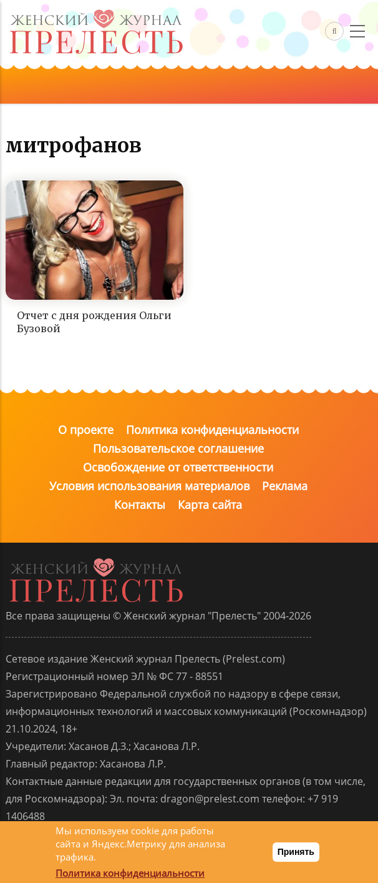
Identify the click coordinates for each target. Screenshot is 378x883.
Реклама (285, 485)
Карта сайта (210, 504)
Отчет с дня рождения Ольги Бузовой (94, 322)
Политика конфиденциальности (212, 429)
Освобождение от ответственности (178, 467)
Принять (296, 852)
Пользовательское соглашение (178, 448)
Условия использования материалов (149, 485)
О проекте (86, 429)
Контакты (139, 504)
